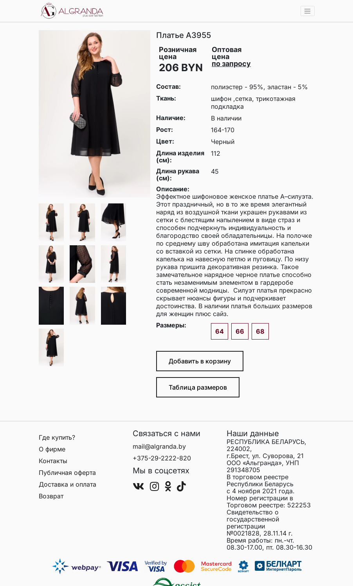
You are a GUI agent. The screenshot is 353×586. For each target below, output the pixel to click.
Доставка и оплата (67, 484)
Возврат (51, 496)
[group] (94, 114)
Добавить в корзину (200, 361)
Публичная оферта (67, 472)
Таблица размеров (198, 387)
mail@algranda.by (159, 446)
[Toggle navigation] (308, 11)
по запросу (231, 63)
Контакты (53, 461)
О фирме (52, 449)
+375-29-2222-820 (162, 458)
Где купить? (57, 437)
